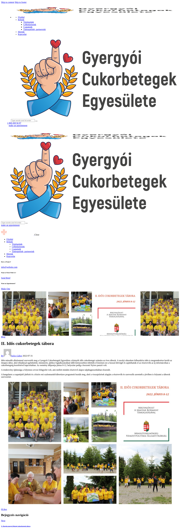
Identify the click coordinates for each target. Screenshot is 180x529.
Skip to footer (21, 2)
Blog (3, 337)
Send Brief (5, 278)
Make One (5, 289)
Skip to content (7, 2)
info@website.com (9, 267)
